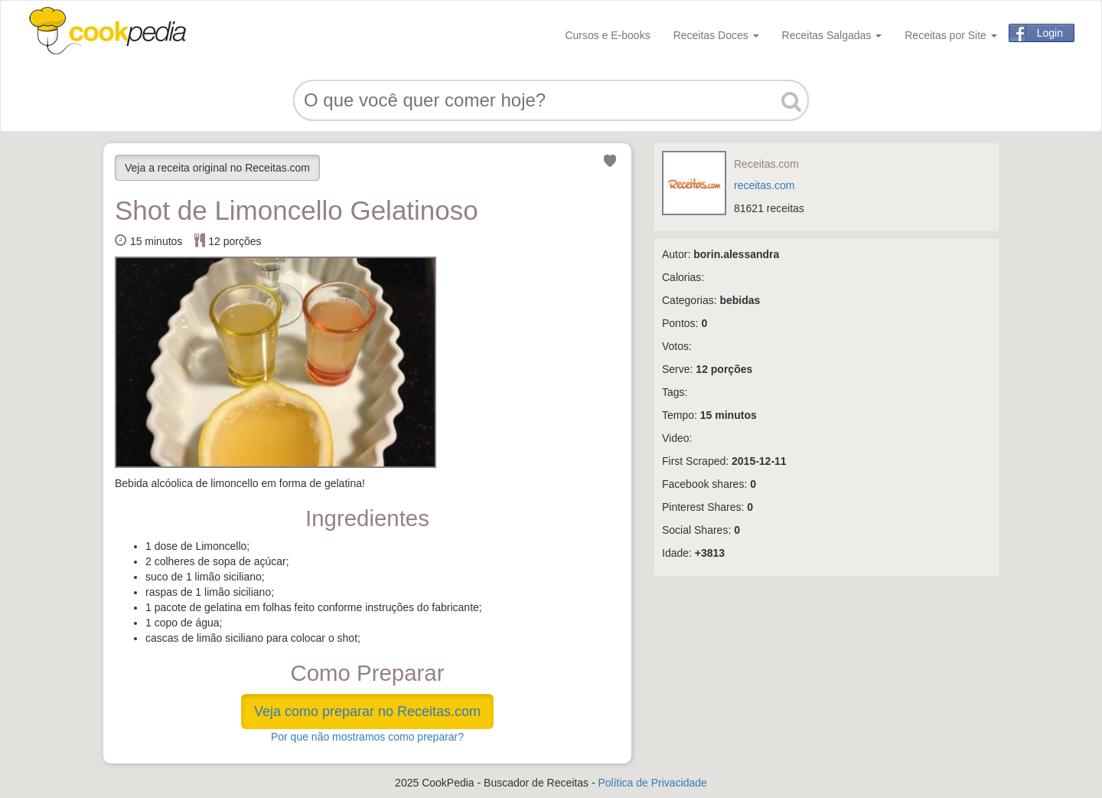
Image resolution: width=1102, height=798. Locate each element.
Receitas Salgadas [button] (832, 35)
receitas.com (764, 185)
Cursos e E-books (607, 35)
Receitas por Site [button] (951, 35)
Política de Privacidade (652, 783)
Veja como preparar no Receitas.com (367, 711)
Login (1050, 33)
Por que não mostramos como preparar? (367, 737)
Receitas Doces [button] (716, 35)
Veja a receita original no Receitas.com (217, 168)
